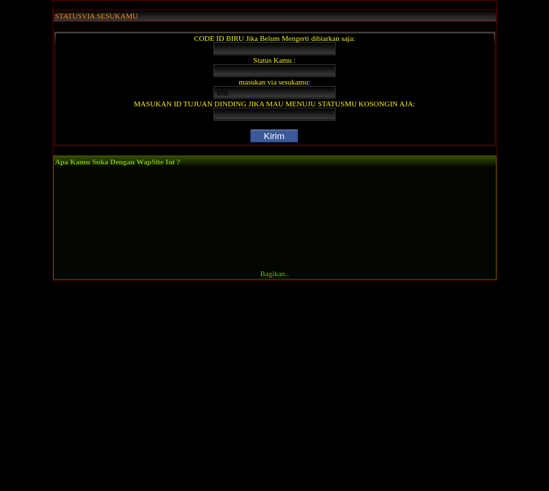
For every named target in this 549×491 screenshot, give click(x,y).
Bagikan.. (274, 273)
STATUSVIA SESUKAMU (96, 16)
